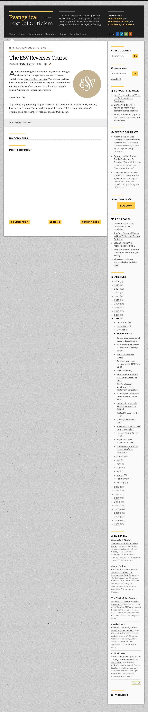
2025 (117, 285)
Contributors (35, 34)
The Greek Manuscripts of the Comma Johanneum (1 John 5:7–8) (127, 117)
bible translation (19, 122)
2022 (117, 296)
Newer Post (90, 222)
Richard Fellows (122, 172)
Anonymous (120, 137)
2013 (116, 494)
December (122, 322)
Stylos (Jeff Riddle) (121, 540)
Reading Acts (118, 624)
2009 (117, 509)
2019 (116, 307)
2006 (117, 520)
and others (127, 24)
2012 (116, 498)
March (120, 475)
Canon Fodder (118, 566)
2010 (117, 505)
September (123, 333)
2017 (116, 315)
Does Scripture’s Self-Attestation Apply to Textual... (127, 406)
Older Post (19, 222)
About (22, 34)
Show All (136, 683)
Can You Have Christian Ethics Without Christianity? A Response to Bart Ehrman (125, 572)
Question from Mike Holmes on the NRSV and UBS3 (129, 364)
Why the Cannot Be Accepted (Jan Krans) (126, 252)
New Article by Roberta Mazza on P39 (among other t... (128, 348)
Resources (50, 34)
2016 (117, 318)
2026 (117, 281)
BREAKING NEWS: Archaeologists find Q (124, 244)
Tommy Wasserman (118, 21)
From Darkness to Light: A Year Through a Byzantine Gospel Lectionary (126, 659)
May (119, 467)
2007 (117, 516)
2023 (117, 292)
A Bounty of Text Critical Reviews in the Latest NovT (128, 396)
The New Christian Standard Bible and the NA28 (125, 262)
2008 (117, 513)
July (119, 460)
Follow (126, 205)
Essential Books (78, 34)
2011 (116, 502)
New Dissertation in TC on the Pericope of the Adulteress (127, 98)
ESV (30, 122)
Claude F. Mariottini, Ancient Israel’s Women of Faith (124, 628)
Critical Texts (118, 653)
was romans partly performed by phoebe (127, 140)
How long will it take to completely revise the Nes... (127, 377)
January (121, 482)
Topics (63, 34)
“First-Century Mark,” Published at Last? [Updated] (124, 226)
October (121, 330)
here (62, 104)
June (119, 464)
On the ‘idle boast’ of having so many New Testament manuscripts (126, 108)
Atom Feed (116, 79)
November (122, 326)
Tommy (117, 156)
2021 (116, 300)
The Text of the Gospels (124, 598)
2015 (116, 487)
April (119, 471)
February (121, 479)
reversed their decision (35, 79)
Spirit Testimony (124, 370)
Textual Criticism (31, 20)
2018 (116, 311)
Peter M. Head (115, 18)
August (120, 456)
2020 (117, 304)
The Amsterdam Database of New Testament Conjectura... (128, 387)
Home (12, 34)
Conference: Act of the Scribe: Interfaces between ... (127, 449)
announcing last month (31, 71)
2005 (117, 524)
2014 (116, 490)
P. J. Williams (114, 24)
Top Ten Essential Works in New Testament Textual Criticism (127, 236)
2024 (117, 289)
